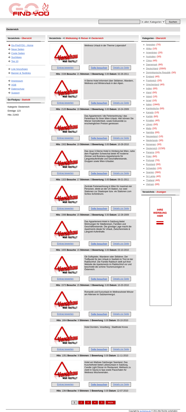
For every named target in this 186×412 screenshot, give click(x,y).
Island (149, 96)
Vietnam (150, 184)
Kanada (149, 112)
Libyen (149, 124)
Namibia (150, 132)
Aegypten (150, 44)
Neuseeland (152, 136)
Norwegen (151, 144)
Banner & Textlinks (21, 73)
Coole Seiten (18, 53)
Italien (149, 104)
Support (15, 92)
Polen (149, 156)
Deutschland (152, 68)
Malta (148, 128)
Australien (151, 56)
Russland (150, 164)
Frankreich (151, 80)
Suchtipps (16, 57)
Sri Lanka (150, 176)
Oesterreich (151, 148)
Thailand (150, 180)
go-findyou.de (145, 411)
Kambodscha (152, 108)
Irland (148, 92)
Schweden (151, 168)
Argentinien (151, 52)
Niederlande (152, 140)
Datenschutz (17, 88)
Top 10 (14, 61)
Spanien (150, 172)
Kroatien (150, 120)
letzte (110, 402)
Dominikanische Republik (158, 72)
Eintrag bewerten (65, 67)
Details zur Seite (121, 67)
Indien (149, 88)
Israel (148, 100)
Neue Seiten (17, 49)
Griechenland (152, 84)
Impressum (17, 80)
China (149, 60)
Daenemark (151, 64)
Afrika (149, 48)
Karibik (149, 116)
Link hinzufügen (19, 69)
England (150, 76)
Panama (150, 152)
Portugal (150, 160)
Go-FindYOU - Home (22, 45)
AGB (13, 84)
